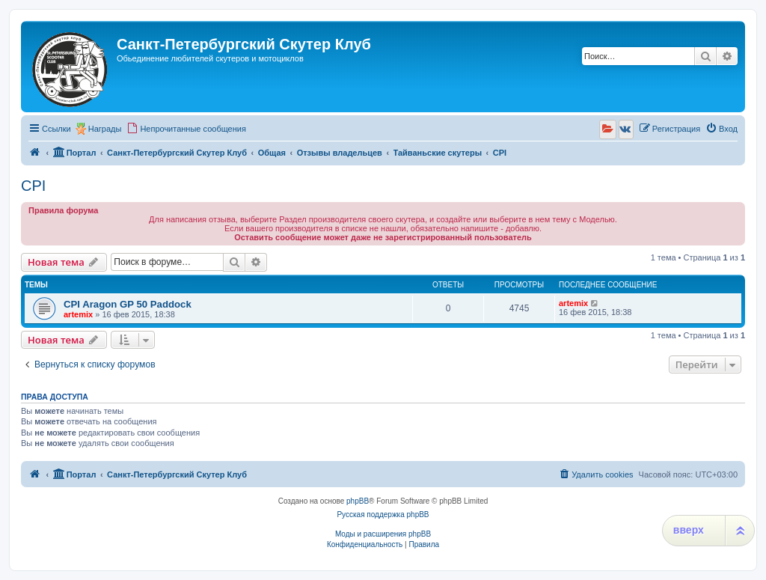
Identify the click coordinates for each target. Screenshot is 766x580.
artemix (78, 314)
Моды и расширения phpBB (383, 534)
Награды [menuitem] (105, 128)
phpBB (357, 501)
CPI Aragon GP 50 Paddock (128, 304)
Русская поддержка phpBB (383, 514)
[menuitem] (186, 129)
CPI (33, 185)
